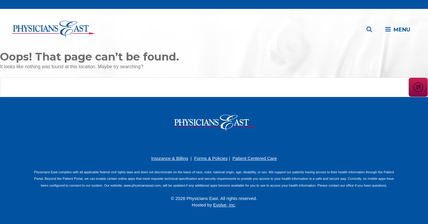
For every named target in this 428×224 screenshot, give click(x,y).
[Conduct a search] (204, 87)
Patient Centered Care (254, 158)
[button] (397, 30)
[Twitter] (231, 143)
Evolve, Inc (224, 204)
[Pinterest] (205, 143)
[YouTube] (214, 143)
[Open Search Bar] (369, 30)
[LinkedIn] (222, 143)
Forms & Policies (211, 158)
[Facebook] (196, 143)
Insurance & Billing (169, 158)
